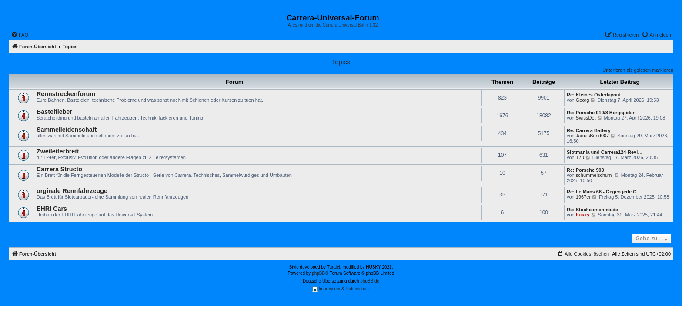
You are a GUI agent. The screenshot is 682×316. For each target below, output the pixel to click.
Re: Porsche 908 (585, 170)
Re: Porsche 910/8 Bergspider (601, 112)
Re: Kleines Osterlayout (594, 94)
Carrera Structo (59, 169)
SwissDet (586, 117)
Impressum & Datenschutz (341, 289)
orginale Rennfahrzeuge (72, 190)
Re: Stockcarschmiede (592, 209)
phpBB (318, 273)
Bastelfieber (54, 111)
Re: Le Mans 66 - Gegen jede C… (604, 191)
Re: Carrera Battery (589, 130)
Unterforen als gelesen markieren (637, 70)
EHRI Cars (52, 208)
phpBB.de (369, 281)
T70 (580, 157)
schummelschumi (594, 175)
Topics (341, 62)
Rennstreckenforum (66, 93)
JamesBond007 (592, 135)
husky (583, 214)
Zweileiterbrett (58, 151)
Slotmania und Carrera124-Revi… (604, 152)
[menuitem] (19, 35)
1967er (583, 197)
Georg (582, 100)
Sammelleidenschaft (67, 129)
